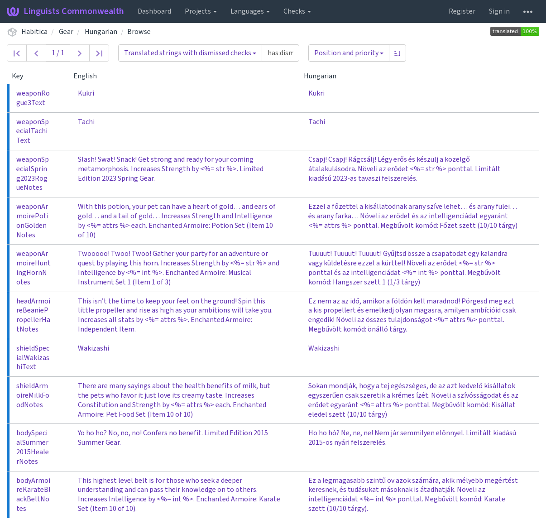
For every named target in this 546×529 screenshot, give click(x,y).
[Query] (280, 53)
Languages (250, 11)
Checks (297, 11)
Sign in (499, 11)
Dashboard (154, 11)
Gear (66, 32)
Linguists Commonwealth (65, 11)
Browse (139, 32)
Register (462, 11)
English (88, 76)
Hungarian (101, 32)
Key (21, 76)
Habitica (34, 32)
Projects (201, 11)
